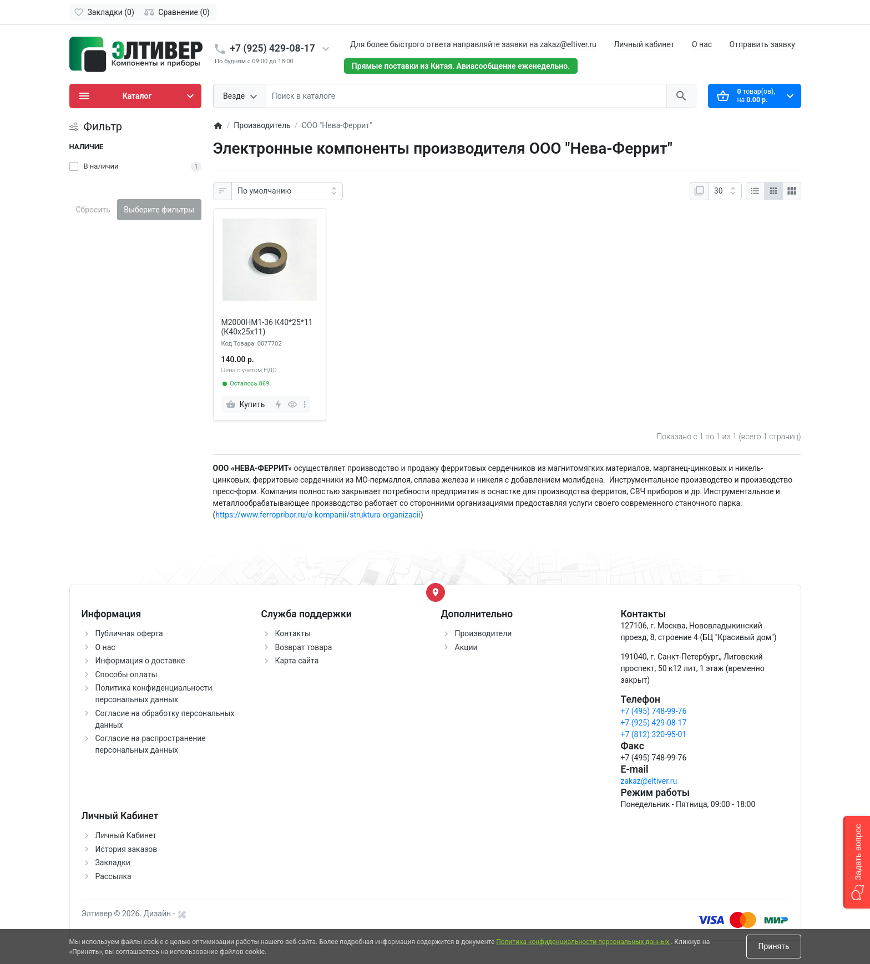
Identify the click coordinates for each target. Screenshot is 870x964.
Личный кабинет (644, 44)
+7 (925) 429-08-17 (272, 48)
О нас (702, 44)
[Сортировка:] (287, 191)
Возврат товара (303, 647)
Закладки (112, 862)
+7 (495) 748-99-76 (654, 711)
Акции (466, 647)
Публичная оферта (129, 633)
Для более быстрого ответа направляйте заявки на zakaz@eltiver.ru (473, 44)
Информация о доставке (140, 660)
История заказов (126, 849)
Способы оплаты (126, 674)
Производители (483, 633)
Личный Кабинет (126, 835)
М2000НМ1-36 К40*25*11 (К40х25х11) (267, 327)
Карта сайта (297, 660)
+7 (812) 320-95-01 (654, 734)
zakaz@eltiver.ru (649, 781)
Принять (773, 946)
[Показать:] (725, 191)
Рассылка (113, 876)
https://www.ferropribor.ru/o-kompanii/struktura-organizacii (317, 514)
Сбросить (93, 209)
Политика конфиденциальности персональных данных (583, 942)
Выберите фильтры (159, 209)
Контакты (293, 633)
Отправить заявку (762, 44)
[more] (304, 404)
